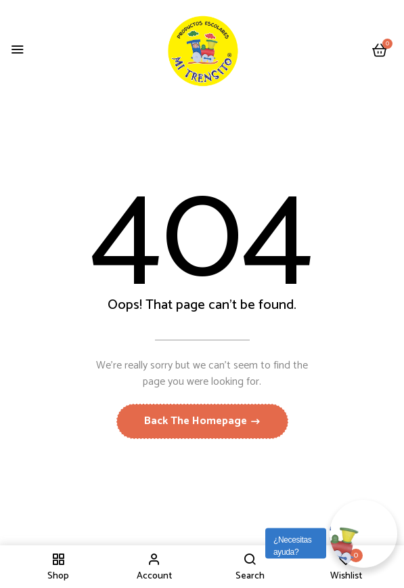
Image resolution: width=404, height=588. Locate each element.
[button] (379, 51)
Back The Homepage (197, 421)
